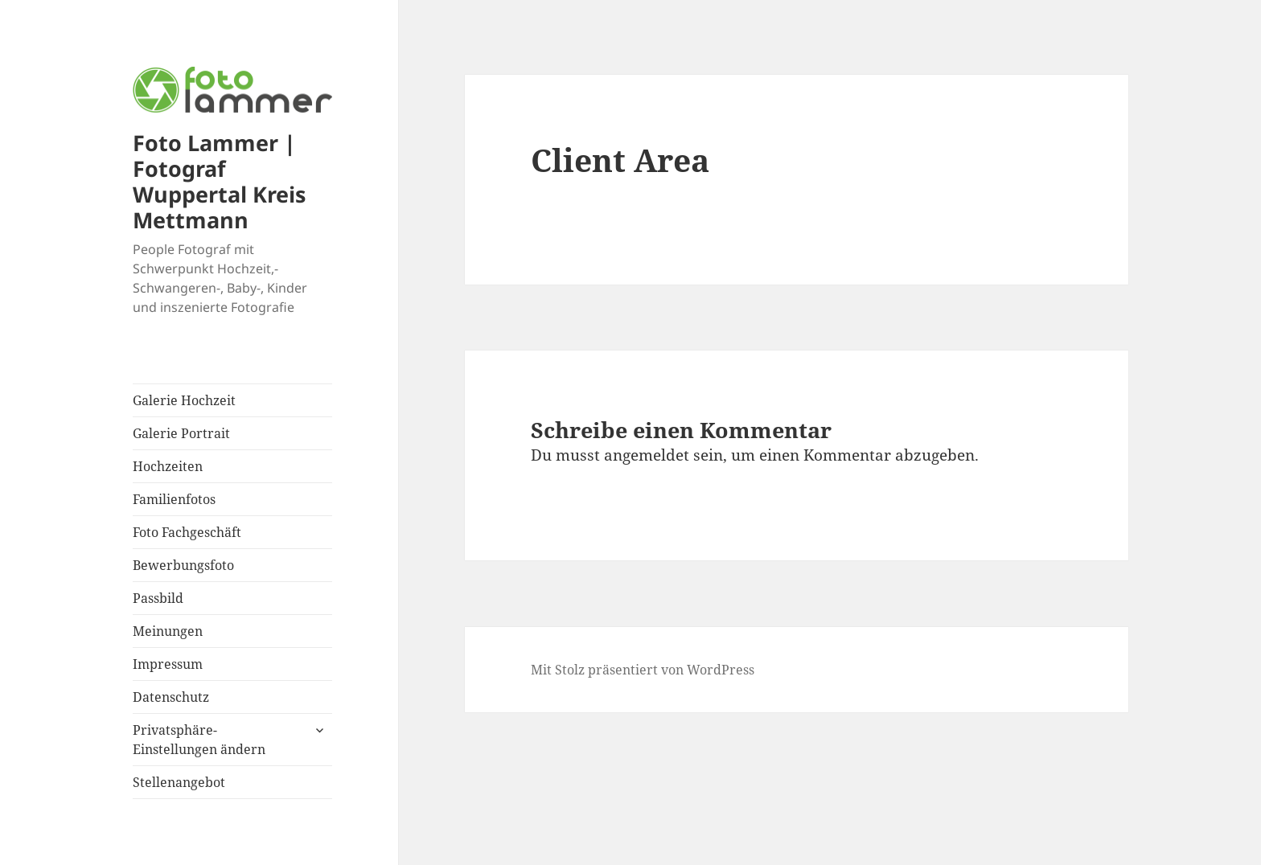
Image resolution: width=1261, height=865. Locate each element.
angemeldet (646, 455)
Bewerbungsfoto (183, 565)
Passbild (158, 598)
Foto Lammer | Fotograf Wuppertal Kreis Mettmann (219, 181)
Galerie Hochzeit (184, 400)
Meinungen (168, 631)
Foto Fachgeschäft (187, 532)
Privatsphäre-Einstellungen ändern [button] (199, 739)
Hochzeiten (168, 466)
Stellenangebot (179, 782)
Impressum (168, 664)
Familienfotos (174, 499)
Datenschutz (171, 697)
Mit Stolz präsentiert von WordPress (642, 669)
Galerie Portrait (181, 433)
